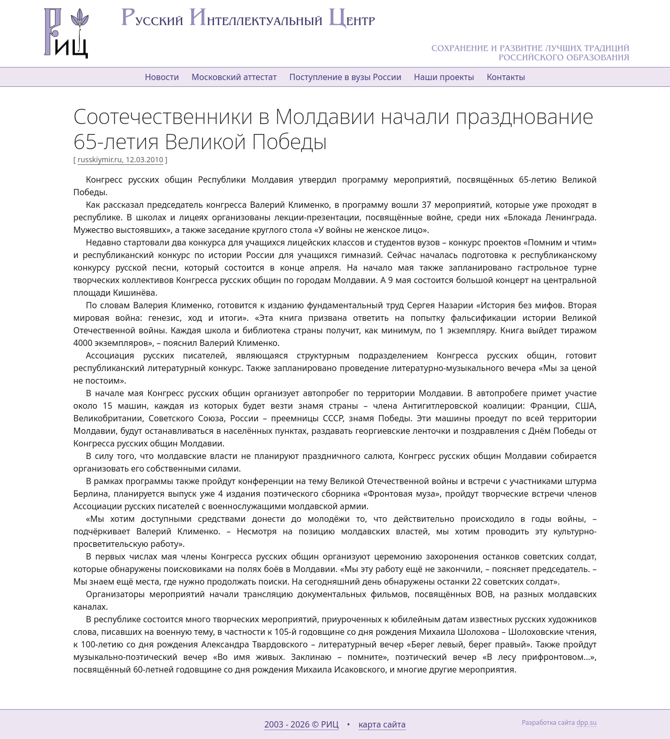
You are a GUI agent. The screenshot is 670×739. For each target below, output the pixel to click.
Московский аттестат (234, 77)
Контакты (506, 77)
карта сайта (382, 724)
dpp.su (586, 722)
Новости (162, 77)
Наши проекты (444, 77)
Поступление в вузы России (345, 77)
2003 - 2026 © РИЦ (301, 724)
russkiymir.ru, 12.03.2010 (120, 159)
